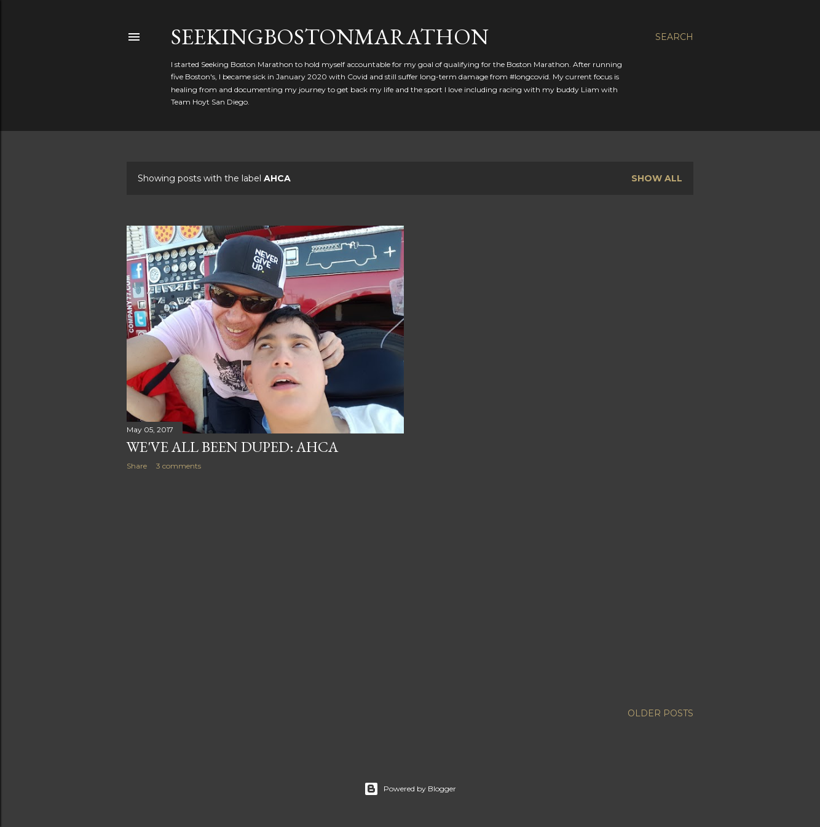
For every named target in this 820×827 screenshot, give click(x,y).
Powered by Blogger (410, 788)
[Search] (674, 37)
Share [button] (137, 465)
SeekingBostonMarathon (330, 36)
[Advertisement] (265, 587)
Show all (656, 178)
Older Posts (660, 713)
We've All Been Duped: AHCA (232, 446)
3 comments (178, 465)
